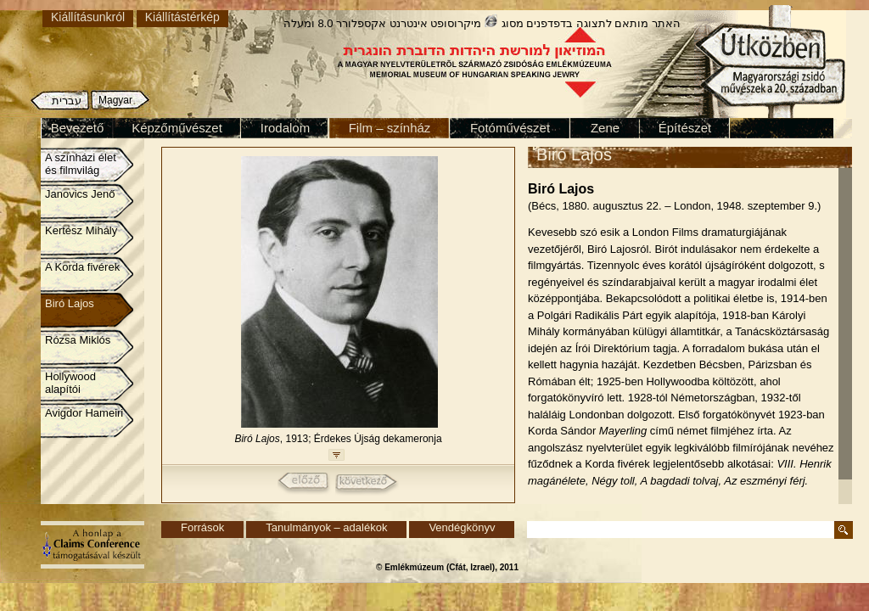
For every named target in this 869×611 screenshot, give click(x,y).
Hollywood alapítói (70, 382)
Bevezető (77, 128)
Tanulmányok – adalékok (326, 527)
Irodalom (285, 128)
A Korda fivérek (82, 267)
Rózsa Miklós (77, 340)
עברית (66, 100)
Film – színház (390, 128)
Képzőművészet (177, 128)
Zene (605, 128)
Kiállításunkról (88, 17)
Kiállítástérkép (182, 17)
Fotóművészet (510, 128)
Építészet (685, 128)
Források (202, 527)
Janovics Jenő (80, 194)
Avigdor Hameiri (84, 412)
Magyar (115, 100)
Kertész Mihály (81, 230)
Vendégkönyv (462, 527)
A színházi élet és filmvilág (80, 164)
